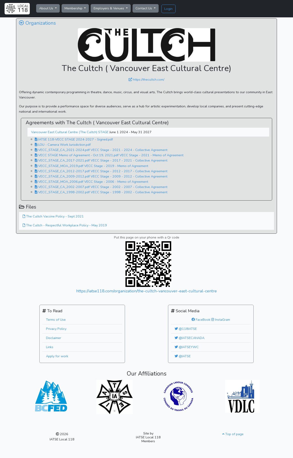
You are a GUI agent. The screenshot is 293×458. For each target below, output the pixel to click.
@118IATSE (186, 328)
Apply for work (57, 356)
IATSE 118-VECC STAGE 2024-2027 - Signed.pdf (74, 139)
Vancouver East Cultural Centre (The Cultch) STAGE (70, 132)
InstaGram (220, 319)
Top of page (233, 434)
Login (168, 8)
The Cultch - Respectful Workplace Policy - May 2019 (65, 225)
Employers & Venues (109, 8)
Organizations (37, 23)
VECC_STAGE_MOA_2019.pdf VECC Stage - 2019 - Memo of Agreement (91, 166)
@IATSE (183, 356)
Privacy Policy (56, 328)
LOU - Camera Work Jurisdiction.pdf (63, 144)
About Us (46, 8)
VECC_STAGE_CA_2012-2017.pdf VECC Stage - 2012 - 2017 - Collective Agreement (101, 171)
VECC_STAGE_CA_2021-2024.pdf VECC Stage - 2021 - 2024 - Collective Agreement (101, 150)
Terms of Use (56, 319)
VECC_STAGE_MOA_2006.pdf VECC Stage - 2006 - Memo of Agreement (91, 181)
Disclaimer (53, 338)
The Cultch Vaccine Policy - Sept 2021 (53, 216)
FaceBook (201, 319)
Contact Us (144, 8)
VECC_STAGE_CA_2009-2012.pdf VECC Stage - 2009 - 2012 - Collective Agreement (101, 176)
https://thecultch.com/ (146, 79)
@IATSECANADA (189, 338)
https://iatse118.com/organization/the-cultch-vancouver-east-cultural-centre (146, 291)
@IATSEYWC (187, 347)
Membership (74, 8)
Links (49, 347)
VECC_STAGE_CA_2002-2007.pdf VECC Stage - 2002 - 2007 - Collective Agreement (101, 187)
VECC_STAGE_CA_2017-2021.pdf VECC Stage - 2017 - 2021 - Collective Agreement (101, 160)
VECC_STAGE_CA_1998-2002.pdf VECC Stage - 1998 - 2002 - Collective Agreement (101, 192)
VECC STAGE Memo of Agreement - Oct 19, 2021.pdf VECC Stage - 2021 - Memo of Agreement (109, 155)
